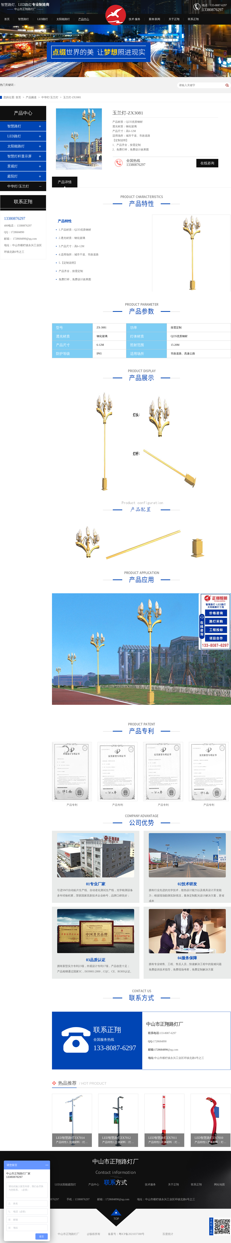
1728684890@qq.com (25, 238)
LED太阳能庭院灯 (65, 1184)
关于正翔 (174, 19)
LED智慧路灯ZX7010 (209, 1137)
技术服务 (150, 1184)
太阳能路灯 (63, 19)
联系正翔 (193, 19)
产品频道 (31, 97)
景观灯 (12, 166)
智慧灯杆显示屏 (19, 156)
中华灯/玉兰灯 (50, 97)
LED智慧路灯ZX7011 (162, 1137)
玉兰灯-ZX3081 (72, 97)
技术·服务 (134, 19)
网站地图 (219, 1184)
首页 (7, 19)
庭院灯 (12, 176)
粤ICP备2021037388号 (132, 1234)
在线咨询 (207, 163)
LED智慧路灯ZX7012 (116, 1137)
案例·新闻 (154, 19)
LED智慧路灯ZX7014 (70, 1137)
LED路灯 (42, 19)
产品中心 (83, 19)
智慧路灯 (23, 19)
